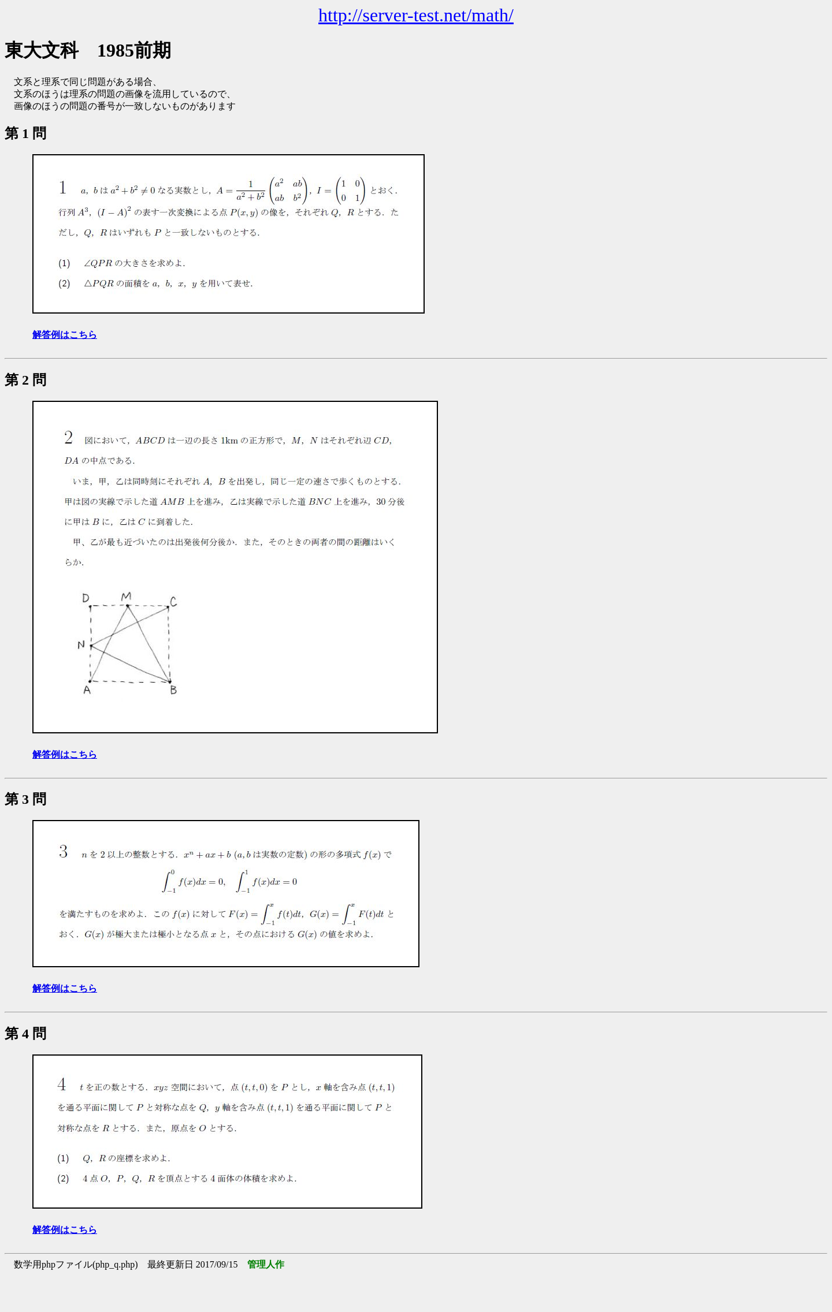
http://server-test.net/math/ (416, 15)
